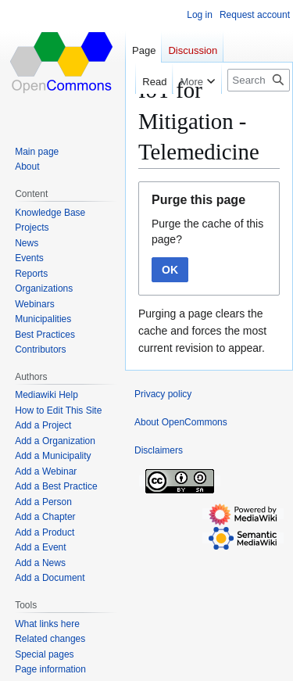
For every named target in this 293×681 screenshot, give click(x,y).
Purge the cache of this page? (207, 231)
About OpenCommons (180, 422)
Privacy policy (162, 394)
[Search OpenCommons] (258, 80)
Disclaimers (158, 450)
